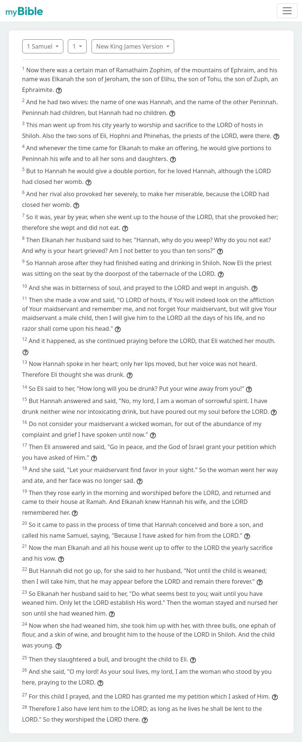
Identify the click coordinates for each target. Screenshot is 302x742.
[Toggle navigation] (287, 10)
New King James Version (130, 46)
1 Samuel (40, 46)
